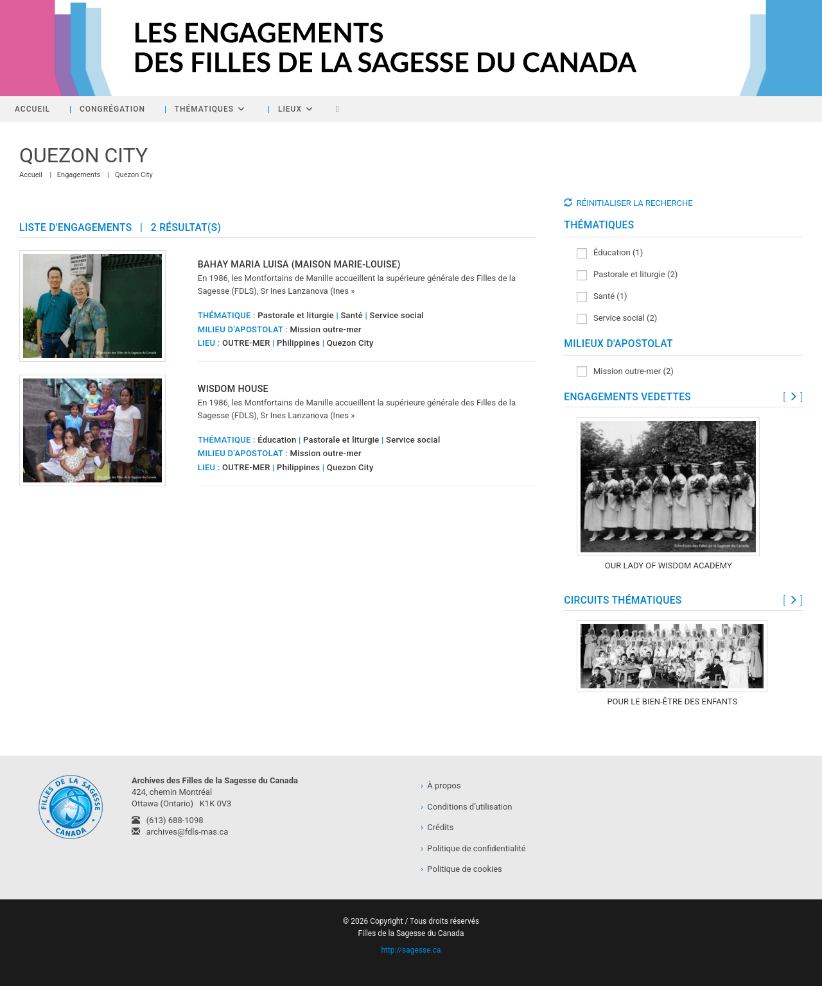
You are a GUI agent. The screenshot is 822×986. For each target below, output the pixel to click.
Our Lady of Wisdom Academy (668, 565)
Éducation (277, 440)
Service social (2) (617, 318)
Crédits (437, 827)
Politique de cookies (461, 869)
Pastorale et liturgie (296, 315)
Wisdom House (233, 389)
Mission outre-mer (326, 329)
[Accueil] (30, 175)
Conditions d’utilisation (466, 807)
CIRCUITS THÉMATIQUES (622, 600)
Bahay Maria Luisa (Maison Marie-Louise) (299, 264)
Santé (351, 315)
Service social (397, 315)
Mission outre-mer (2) (625, 371)
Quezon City (134, 175)
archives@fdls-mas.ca (180, 832)
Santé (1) (602, 296)
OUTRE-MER (246, 343)
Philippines (298, 343)
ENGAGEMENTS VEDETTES (627, 397)
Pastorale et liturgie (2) (627, 274)
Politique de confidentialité (473, 848)
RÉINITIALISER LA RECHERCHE (635, 203)
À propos (440, 785)
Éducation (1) (610, 253)
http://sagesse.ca (411, 950)
